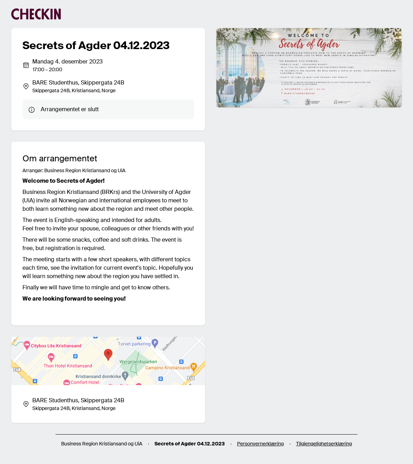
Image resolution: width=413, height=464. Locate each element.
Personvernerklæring (260, 444)
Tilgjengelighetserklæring (324, 444)
